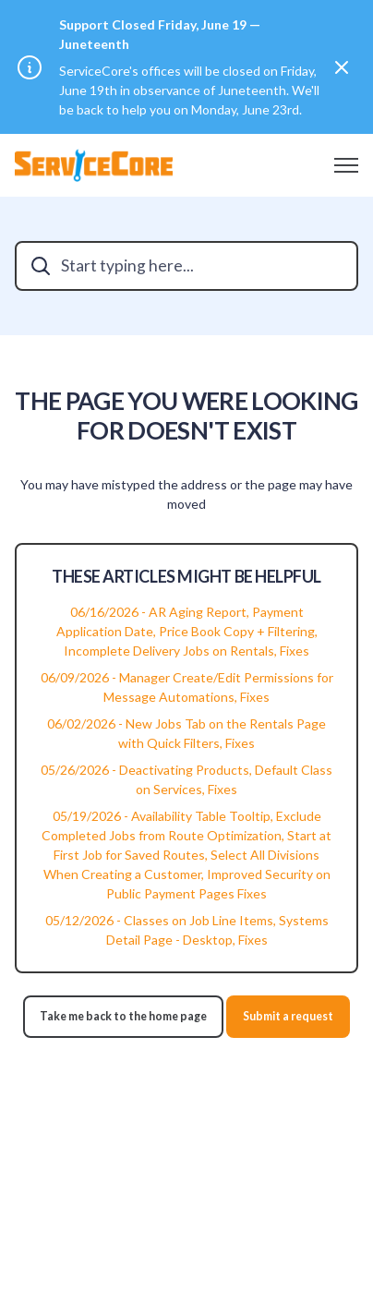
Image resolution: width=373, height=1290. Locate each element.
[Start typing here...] (186, 266)
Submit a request (288, 1016)
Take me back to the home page (123, 1016)
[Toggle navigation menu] (346, 165)
